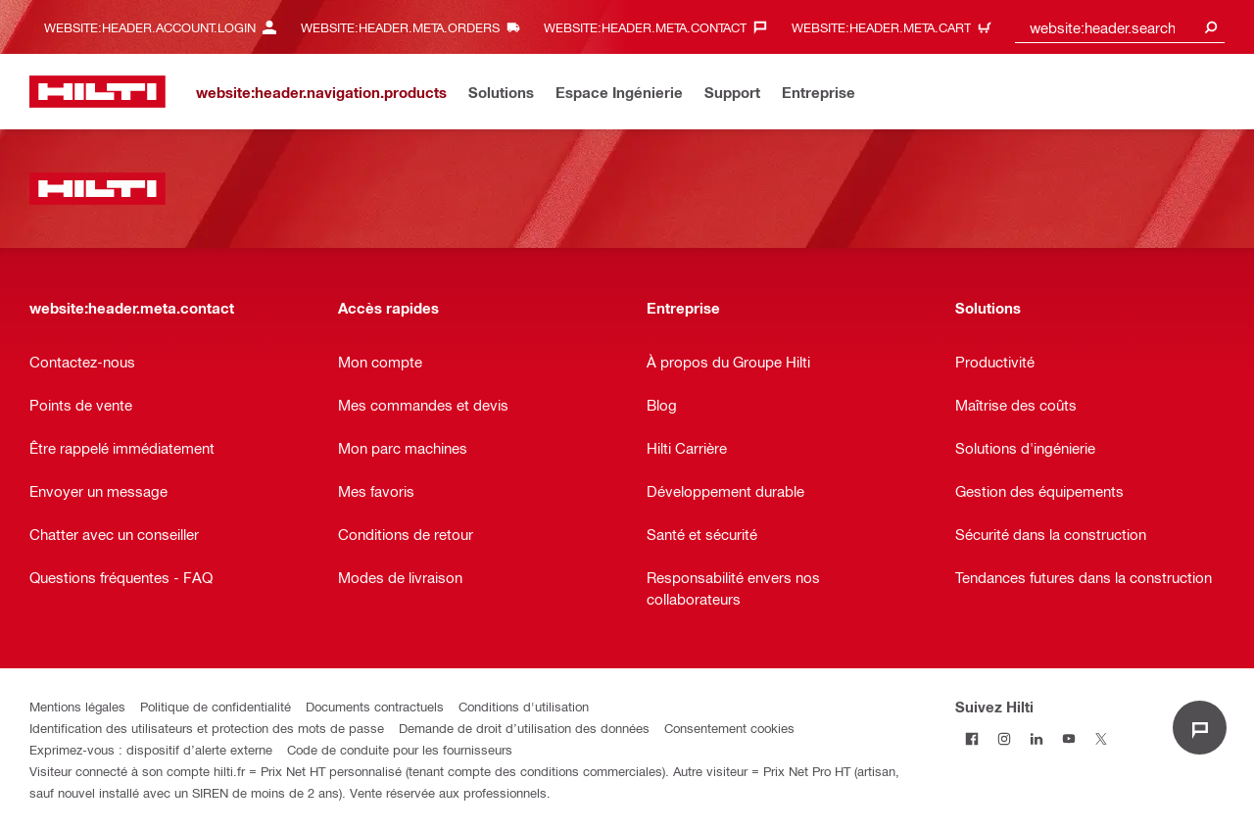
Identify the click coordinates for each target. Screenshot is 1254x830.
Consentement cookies (729, 727)
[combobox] (1120, 27)
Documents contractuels (375, 706)
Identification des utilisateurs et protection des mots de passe (206, 727)
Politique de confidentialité (215, 706)
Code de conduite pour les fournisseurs (399, 749)
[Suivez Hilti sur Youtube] (1068, 738)
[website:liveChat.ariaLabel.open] (1200, 728)
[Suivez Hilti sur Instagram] (1004, 738)
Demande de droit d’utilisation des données (524, 727)
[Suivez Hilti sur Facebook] (971, 738)
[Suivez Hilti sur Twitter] (1101, 738)
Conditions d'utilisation (523, 706)
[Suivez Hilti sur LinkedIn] (1036, 738)
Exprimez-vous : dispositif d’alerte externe (150, 749)
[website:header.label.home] (97, 91)
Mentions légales (77, 706)
